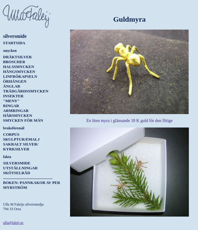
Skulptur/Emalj (21, 139)
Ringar (11, 105)
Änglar (11, 86)
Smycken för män (23, 120)
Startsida (14, 43)
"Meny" (11, 101)
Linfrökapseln (20, 76)
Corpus (11, 134)
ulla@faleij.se (13, 223)
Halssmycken (18, 66)
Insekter (13, 96)
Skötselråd (16, 173)
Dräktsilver (17, 57)
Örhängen (15, 81)
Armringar (16, 110)
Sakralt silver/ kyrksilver (20, 146)
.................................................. (28, 177)
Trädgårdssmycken (25, 91)
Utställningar (20, 168)
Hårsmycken (17, 115)
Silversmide (16, 163)
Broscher (14, 61)
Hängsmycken (19, 71)
